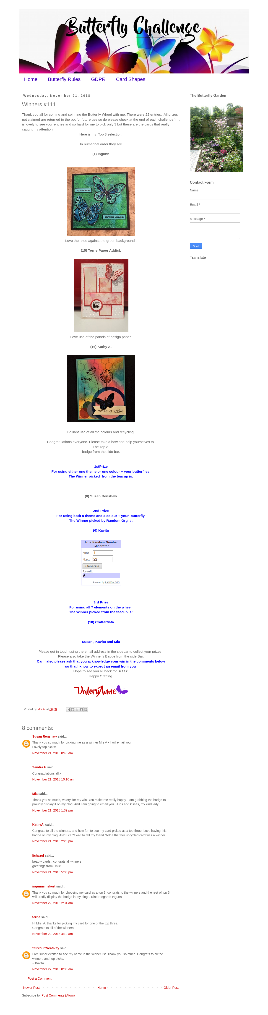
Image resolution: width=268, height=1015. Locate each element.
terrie (36, 917)
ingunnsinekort (43, 886)
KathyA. (38, 824)
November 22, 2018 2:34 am (52, 903)
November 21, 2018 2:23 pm (52, 841)
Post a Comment (40, 978)
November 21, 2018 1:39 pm (52, 810)
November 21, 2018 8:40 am (52, 753)
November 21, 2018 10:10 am (53, 779)
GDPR (98, 79)
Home (31, 79)
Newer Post (31, 987)
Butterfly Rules (64, 79)
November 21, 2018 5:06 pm (52, 872)
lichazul (38, 855)
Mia (35, 794)
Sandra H (39, 767)
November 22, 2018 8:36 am (52, 969)
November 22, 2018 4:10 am (52, 934)
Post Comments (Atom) (58, 995)
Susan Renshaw (44, 736)
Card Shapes (130, 79)
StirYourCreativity (45, 948)
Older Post (171, 987)
